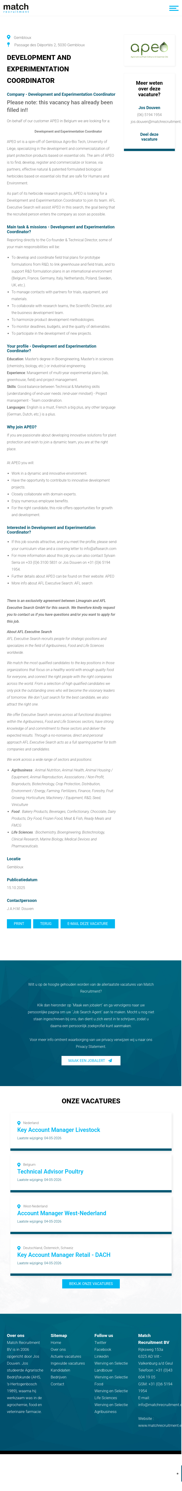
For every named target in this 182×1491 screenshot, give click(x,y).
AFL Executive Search (24, 639)
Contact (57, 1384)
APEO (109, 576)
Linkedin (101, 1356)
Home (56, 1342)
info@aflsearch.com (100, 548)
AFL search (83, 583)
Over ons (58, 1349)
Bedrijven (58, 1377)
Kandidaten (60, 1370)
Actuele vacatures (66, 1356)
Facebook (102, 1349)
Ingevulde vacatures (68, 1363)
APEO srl (14, 142)
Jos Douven (149, 107)
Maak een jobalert (86, 1060)
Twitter (100, 1342)
